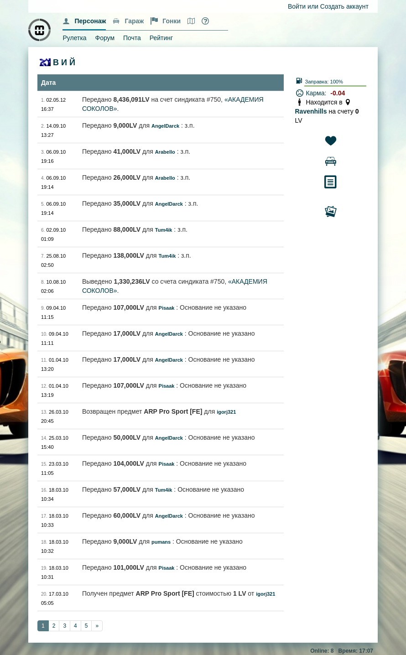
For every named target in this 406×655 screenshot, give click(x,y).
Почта (132, 38)
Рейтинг (161, 38)
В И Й (64, 62)
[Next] (97, 625)
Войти (297, 6)
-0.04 (337, 93)
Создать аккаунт (344, 6)
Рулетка (74, 38)
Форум (105, 38)
